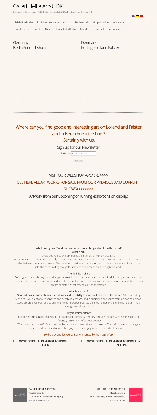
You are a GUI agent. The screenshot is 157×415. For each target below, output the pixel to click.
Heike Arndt (82, 22)
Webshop (118, 22)
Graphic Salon (101, 22)
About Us (85, 29)
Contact (99, 29)
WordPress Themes (139, 412)
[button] (17, 101)
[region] (44, 69)
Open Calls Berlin (66, 29)
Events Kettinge (43, 29)
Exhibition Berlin (23, 22)
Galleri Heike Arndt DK (38, 6)
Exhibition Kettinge (48, 22)
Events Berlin (21, 29)
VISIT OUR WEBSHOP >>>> (78, 175)
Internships (114, 29)
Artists (67, 22)
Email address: (78, 153)
